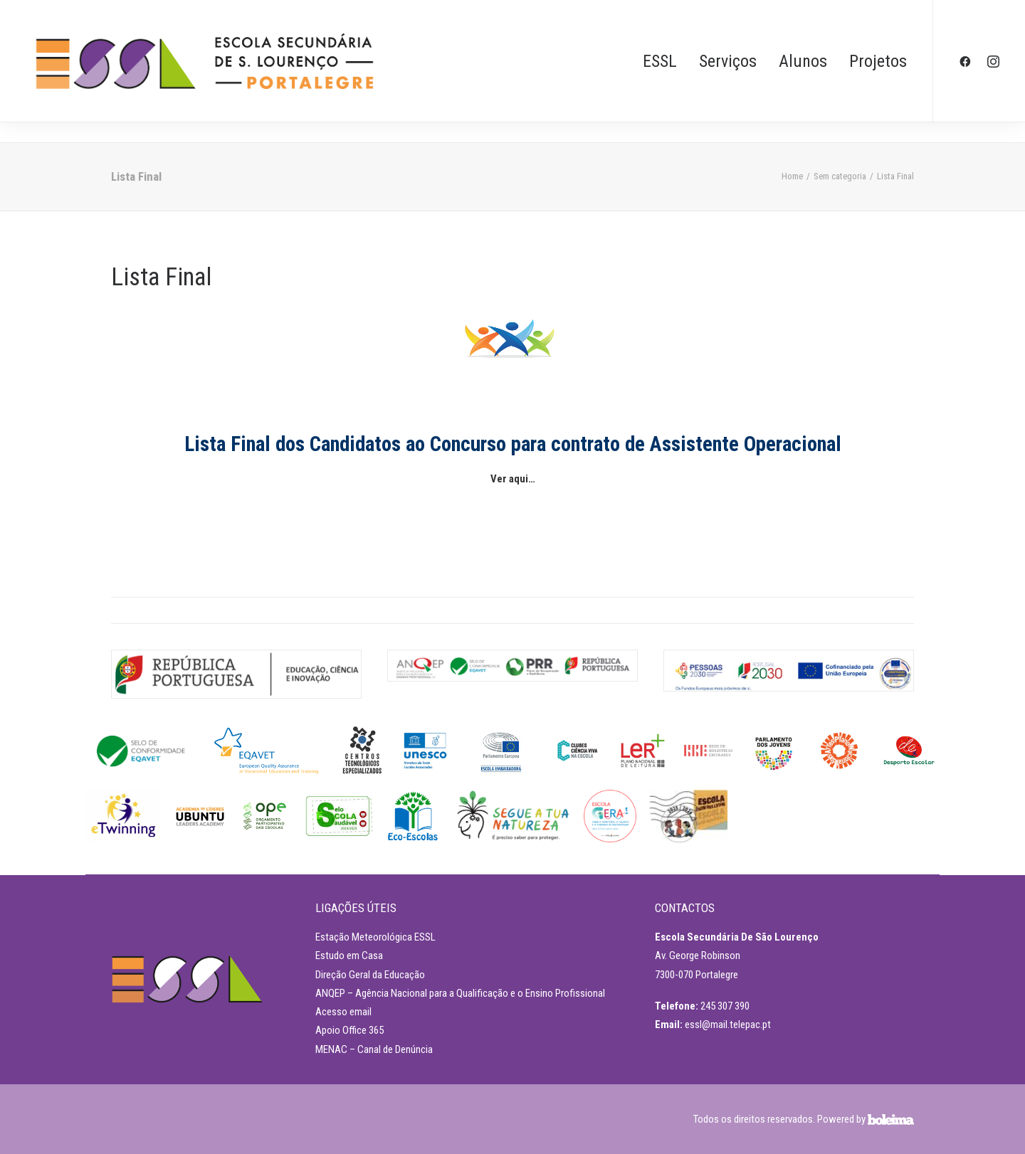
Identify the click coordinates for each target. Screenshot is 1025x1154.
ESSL (660, 61)
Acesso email (343, 1011)
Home (792, 176)
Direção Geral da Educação (370, 974)
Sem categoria (840, 176)
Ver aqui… (512, 478)
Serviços (728, 61)
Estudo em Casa (349, 955)
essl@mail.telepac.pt (728, 1024)
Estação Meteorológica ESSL (375, 937)
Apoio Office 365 (349, 1030)
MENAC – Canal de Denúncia (374, 1049)
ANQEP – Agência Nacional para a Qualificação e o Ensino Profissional (460, 993)
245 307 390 (725, 1006)
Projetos (878, 61)
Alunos (803, 61)
